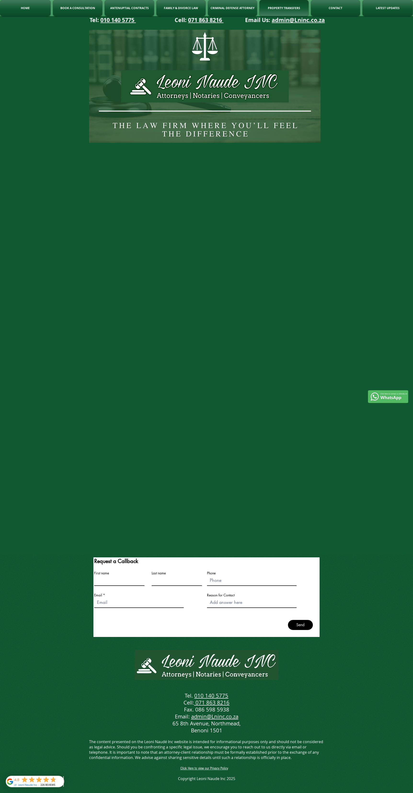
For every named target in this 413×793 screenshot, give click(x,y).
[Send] (300, 625)
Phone (211, 573)
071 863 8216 (206, 20)
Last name (159, 573)
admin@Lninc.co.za (298, 20)
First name (101, 573)
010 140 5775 (118, 20)
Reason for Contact (221, 595)
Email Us (257, 20)
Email (98, 595)
